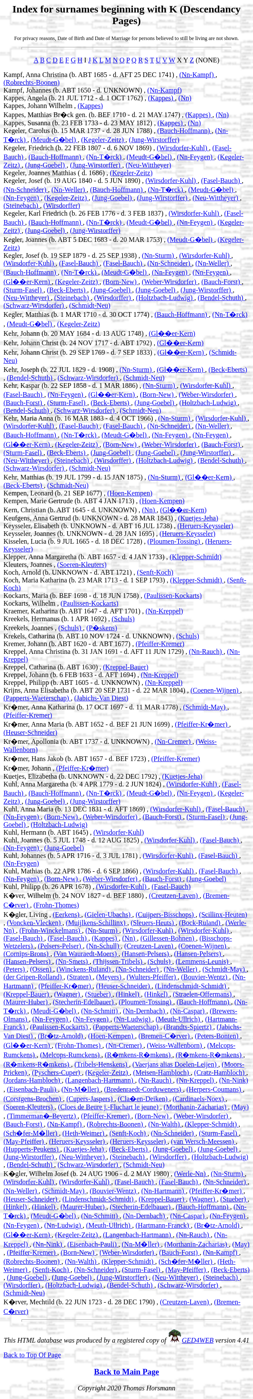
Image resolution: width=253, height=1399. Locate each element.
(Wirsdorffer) (61, 205)
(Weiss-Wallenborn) (175, 1045)
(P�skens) (101, 627)
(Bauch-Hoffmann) (184, 130)
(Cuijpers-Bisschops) (165, 914)
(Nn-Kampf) (197, 74)
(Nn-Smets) (72, 961)
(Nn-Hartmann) (163, 1191)
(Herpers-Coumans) (214, 1089)
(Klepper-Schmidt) (196, 556)
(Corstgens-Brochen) (33, 1098)
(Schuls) (123, 618)
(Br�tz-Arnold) (61, 1036)
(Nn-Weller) (69, 189)
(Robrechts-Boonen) (31, 82)
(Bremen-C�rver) (165, 1036)
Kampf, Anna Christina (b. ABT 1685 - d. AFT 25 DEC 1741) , (91, 74)
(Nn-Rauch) (206, 651)
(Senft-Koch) (155, 572)
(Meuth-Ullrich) (179, 1019)
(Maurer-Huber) (26, 1002)
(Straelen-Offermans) (203, 994)
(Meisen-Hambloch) (162, 1072)
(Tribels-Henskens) (101, 1064)
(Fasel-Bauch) (221, 180)
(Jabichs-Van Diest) (101, 698)
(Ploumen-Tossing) (174, 541)
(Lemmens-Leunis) (203, 961)
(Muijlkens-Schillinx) (96, 922)
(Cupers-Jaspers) (90, 1098)
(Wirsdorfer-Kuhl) (183, 148)
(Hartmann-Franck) (163, 1225)
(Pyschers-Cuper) (57, 1072)
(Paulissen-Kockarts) (173, 595)
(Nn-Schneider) (25, 189)
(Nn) (185, 98)
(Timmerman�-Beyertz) (42, 1116)
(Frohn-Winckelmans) (50, 930)
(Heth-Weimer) (84, 1133)
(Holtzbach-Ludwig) (165, 297)
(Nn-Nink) (233, 1080)
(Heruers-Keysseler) (205, 525)
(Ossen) (41, 969)
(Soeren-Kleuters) (82, 564)
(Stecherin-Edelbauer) (84, 1002)
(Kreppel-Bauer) (125, 667)
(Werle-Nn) (190, 1173)
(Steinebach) (21, 205)
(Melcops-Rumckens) (71, 1055)
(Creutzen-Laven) (174, 895)
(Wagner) (68, 994)
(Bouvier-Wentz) (205, 977)
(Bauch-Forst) (221, 281)
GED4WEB (198, 1340)
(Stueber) (99, 994)
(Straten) (80, 977)
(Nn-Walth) (164, 1124)
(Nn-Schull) (103, 946)
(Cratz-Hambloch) (220, 1072)
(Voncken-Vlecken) (34, 922)
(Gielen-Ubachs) (109, 914)
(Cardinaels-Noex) (199, 1098)
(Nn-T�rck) (104, 157)
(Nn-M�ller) (81, 1089)
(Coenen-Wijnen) (215, 690)
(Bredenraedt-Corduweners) (143, 1089)
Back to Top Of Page (32, 1355)
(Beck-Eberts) (67, 290)
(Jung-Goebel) (45, 165)
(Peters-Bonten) (217, 1036)
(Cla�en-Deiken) (144, 1098)
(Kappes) (161, 98)
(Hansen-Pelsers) (146, 953)
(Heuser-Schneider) (30, 732)
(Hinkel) (128, 994)
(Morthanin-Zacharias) (196, 1107)
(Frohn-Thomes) (56, 905)
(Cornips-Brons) (26, 953)
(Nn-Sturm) (159, 255)
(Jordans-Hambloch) (32, 1080)
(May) (240, 1107)
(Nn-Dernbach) (145, 1011)
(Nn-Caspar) (188, 1011)
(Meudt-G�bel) (54, 139)
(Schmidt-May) (205, 707)
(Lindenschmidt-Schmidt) (191, 986)
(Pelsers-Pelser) (60, 946)
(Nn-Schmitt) (100, 1011)
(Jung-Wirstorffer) (154, 139)
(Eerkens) (66, 914)
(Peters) (15, 969)
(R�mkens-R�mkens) (139, 1055)
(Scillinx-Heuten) (223, 914)
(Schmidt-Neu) (90, 305)
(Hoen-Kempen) (129, 493)
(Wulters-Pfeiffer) (152, 977)
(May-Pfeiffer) (24, 1141)
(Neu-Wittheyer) (148, 165)
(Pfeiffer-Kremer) (160, 643)
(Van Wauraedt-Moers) (86, 953)
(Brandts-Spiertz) (188, 1027)
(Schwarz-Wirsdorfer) (34, 305)
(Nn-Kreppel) (164, 611)
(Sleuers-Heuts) (153, 922)
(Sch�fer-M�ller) (31, 1133)
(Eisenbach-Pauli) (32, 1089)
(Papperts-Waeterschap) (37, 698)
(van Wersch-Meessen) (203, 1141)
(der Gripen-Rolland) (33, 977)
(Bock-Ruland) (200, 922)
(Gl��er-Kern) (27, 281)
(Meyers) (109, 977)
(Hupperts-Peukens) (31, 1149)
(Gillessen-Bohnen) (168, 938)
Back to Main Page (126, 1371)
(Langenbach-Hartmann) (100, 1080)
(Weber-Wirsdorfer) (170, 281)
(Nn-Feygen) (195, 157)
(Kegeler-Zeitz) (103, 139)
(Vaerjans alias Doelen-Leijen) (175, 1064)
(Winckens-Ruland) (85, 969)
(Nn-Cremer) (173, 741)
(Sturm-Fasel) (23, 290)
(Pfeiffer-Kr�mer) (202, 724)
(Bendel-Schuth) (221, 297)
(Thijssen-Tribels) (118, 961)
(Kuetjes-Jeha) (198, 518)
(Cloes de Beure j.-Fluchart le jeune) (109, 1107)
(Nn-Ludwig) (133, 1019)
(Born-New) (120, 281)
